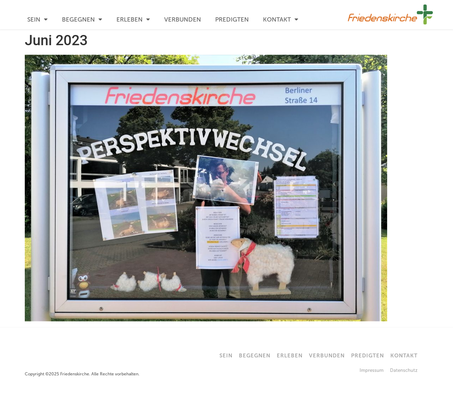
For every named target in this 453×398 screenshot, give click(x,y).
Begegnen (82, 19)
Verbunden (182, 19)
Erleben (133, 19)
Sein (37, 19)
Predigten (232, 19)
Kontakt (280, 19)
